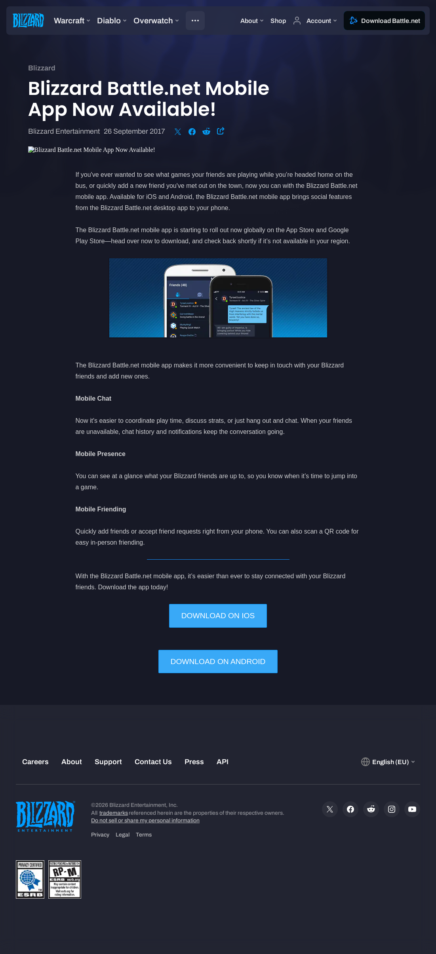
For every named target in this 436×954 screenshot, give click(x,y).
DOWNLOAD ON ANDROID (218, 661)
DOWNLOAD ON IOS (218, 615)
